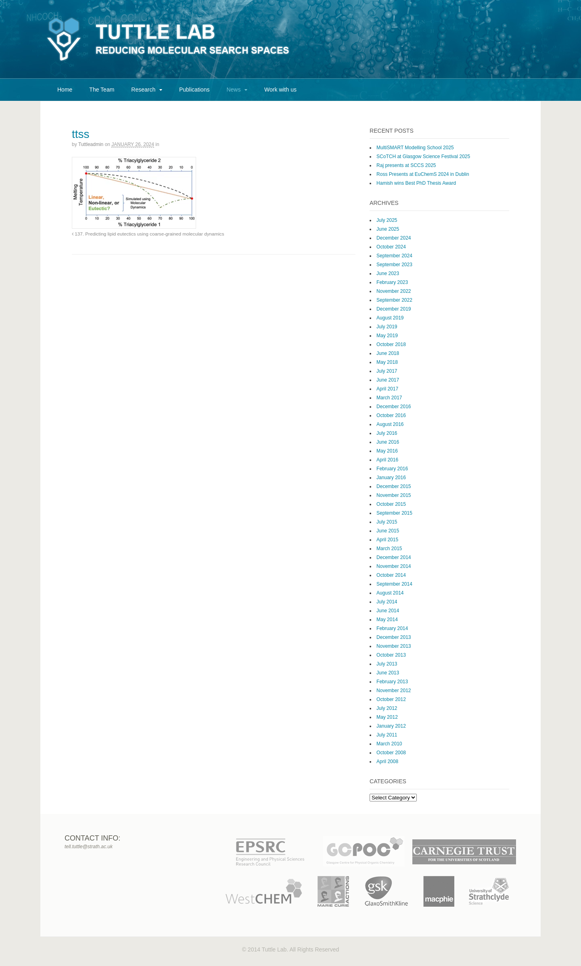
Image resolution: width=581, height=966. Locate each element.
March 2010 (389, 744)
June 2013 (387, 673)
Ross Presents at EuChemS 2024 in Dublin (422, 174)
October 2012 (391, 699)
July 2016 (386, 433)
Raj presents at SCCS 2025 (406, 165)
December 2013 (393, 637)
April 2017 (387, 389)
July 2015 (386, 522)
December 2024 (393, 238)
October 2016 (391, 415)
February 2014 (392, 628)
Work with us (280, 89)
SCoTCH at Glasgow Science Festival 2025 (423, 156)
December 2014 (393, 557)
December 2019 (393, 309)
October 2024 (391, 247)
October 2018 (391, 344)
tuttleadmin (90, 144)
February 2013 (392, 681)
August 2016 (389, 424)
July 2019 (386, 327)
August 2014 (389, 593)
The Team (101, 89)
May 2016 (387, 451)
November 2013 (393, 646)
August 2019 (389, 318)
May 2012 (387, 717)
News (233, 89)
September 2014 (394, 584)
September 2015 (394, 513)
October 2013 (391, 655)
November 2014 (393, 566)
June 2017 (387, 380)
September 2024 (394, 256)
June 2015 (387, 531)
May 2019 (387, 335)
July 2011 (386, 735)
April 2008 (387, 761)
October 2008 (391, 752)
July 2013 (386, 664)
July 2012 (386, 708)
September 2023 (394, 264)
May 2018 (387, 362)
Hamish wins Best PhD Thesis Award (416, 183)
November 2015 (393, 495)
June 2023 (387, 273)
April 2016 (387, 460)
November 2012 (393, 690)
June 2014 (387, 610)
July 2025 (386, 220)
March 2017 (389, 398)
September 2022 (394, 300)
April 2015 (387, 539)
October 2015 (391, 504)
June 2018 (387, 353)
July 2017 (386, 371)
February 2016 (392, 469)
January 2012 (391, 726)
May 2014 (387, 619)
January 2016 (391, 477)
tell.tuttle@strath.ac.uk (89, 846)
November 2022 (393, 291)
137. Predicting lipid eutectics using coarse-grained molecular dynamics (148, 233)
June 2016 (387, 442)
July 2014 (386, 602)
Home (64, 89)
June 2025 (387, 229)
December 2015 (393, 486)
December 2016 (393, 406)
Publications (194, 89)
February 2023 (392, 282)
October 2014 (391, 575)
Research (143, 89)
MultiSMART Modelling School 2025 (415, 147)
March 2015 (389, 548)
